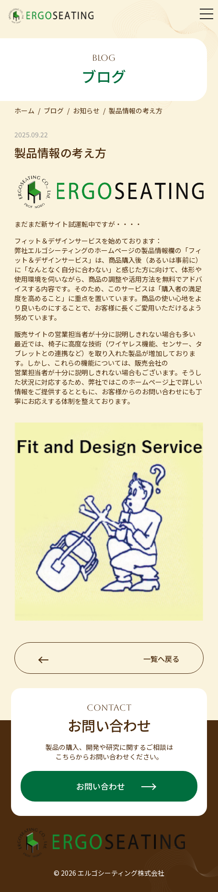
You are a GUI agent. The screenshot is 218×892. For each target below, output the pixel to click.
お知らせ (86, 110)
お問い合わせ (116, 786)
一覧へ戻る (109, 658)
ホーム (24, 110)
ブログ (54, 110)
